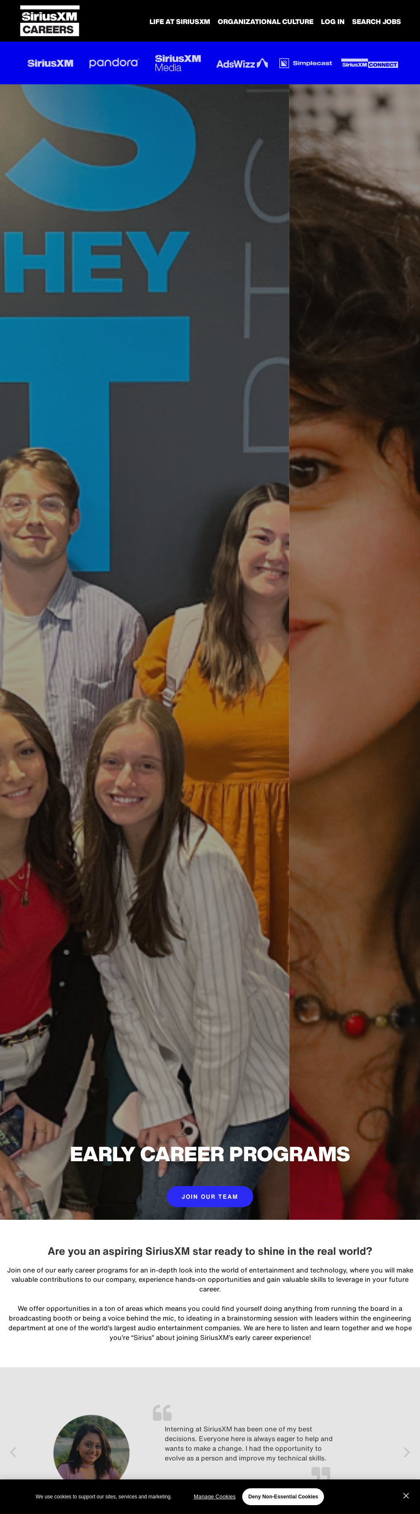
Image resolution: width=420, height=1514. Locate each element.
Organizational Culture (265, 21)
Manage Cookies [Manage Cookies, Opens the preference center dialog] (214, 1496)
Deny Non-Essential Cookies (283, 1497)
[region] (210, 1496)
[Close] (406, 1496)
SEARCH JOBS (376, 21)
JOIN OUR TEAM (210, 1196)
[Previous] (14, 1453)
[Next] (406, 1453)
